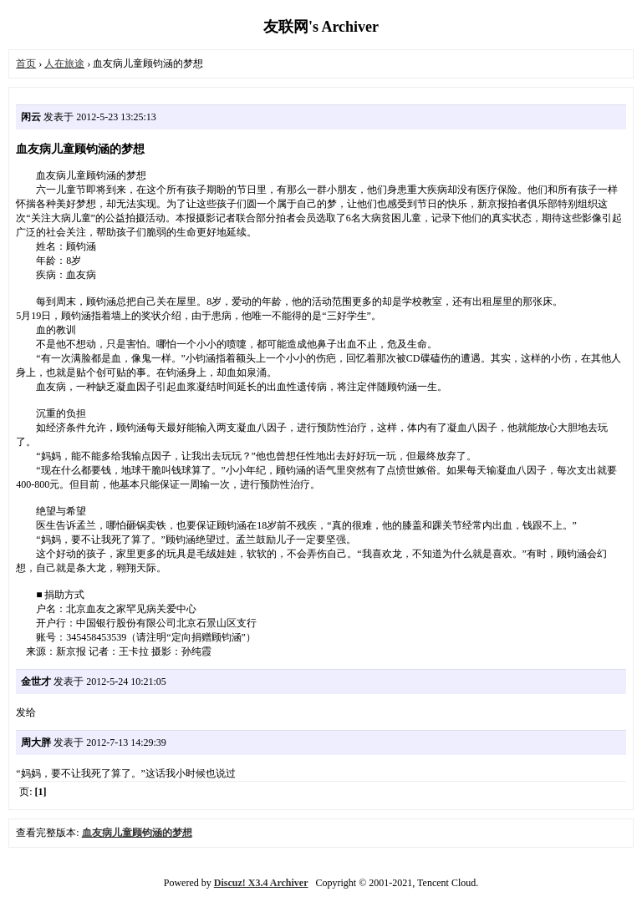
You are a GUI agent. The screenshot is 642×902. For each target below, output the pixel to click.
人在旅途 (64, 63)
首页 (26, 63)
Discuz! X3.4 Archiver (261, 883)
